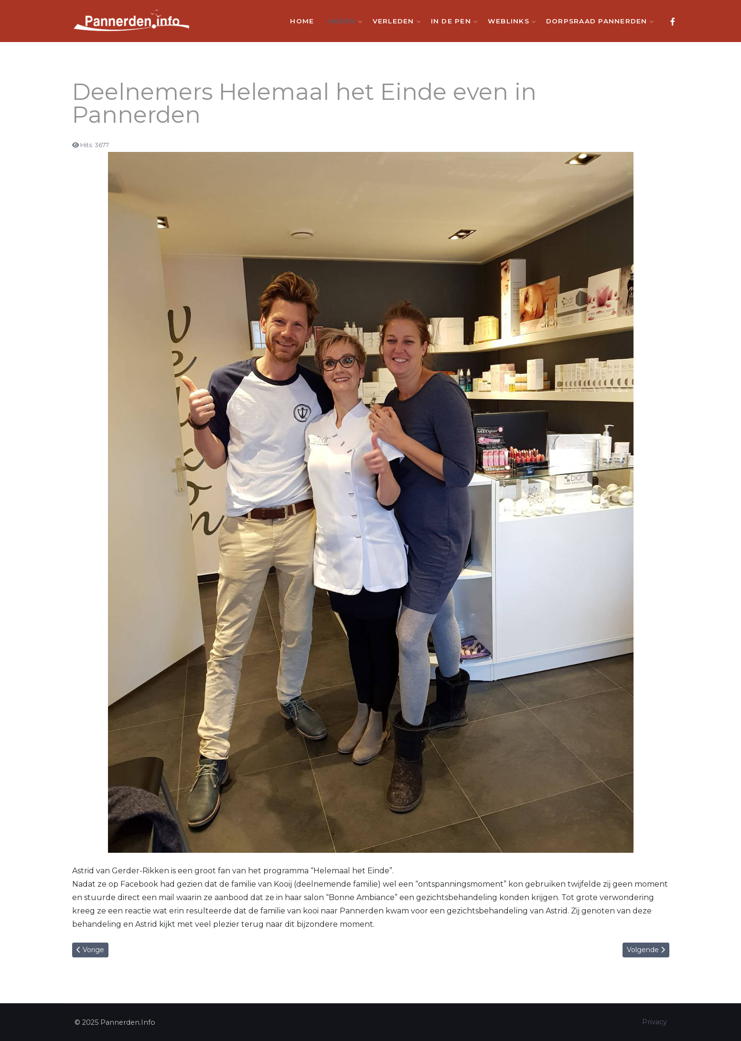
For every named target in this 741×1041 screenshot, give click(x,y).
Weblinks (510, 21)
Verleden (395, 21)
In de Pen (452, 21)
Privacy (654, 1022)
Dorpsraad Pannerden (598, 21)
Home (302, 21)
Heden (343, 21)
